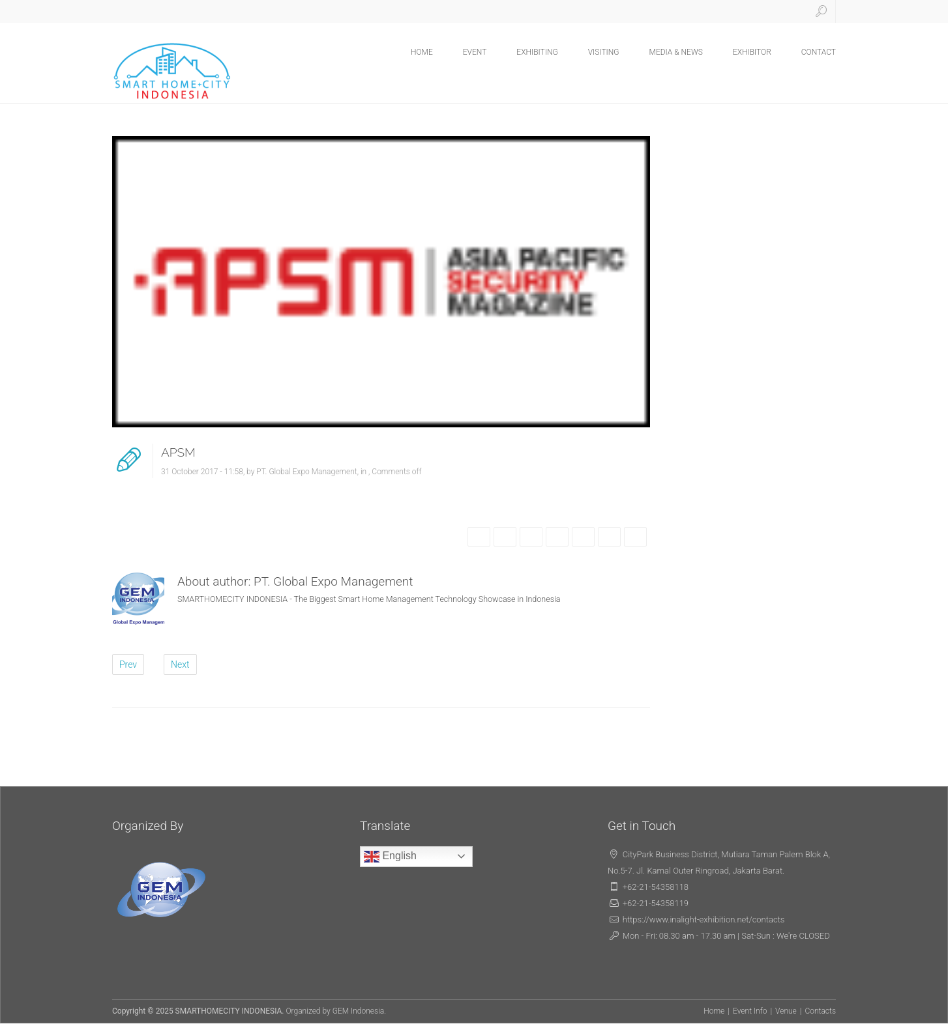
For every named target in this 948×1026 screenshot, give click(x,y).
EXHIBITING (536, 52)
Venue (786, 1011)
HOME (422, 52)
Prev (128, 664)
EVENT (475, 52)
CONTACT (818, 52)
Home (714, 1011)
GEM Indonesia (359, 1011)
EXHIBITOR (752, 52)
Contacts (820, 1011)
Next (180, 664)
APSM (178, 452)
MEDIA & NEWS (676, 52)
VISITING (603, 52)
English (390, 856)
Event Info (750, 1011)
